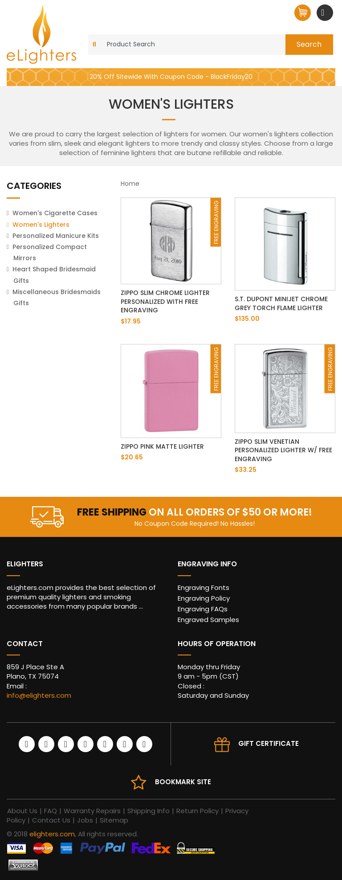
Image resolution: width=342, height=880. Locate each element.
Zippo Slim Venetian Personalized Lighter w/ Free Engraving (283, 450)
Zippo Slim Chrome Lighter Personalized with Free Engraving (165, 301)
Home (130, 183)
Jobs (85, 820)
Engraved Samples (208, 619)
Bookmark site (183, 781)
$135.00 (247, 318)
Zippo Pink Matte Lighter (162, 446)
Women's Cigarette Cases (55, 213)
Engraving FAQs (203, 609)
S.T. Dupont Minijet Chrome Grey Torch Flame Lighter (281, 303)
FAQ (50, 810)
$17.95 (131, 321)
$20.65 (132, 457)
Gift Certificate (268, 743)
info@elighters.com (39, 695)
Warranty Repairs (92, 810)
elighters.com (52, 834)
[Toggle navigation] (323, 12)
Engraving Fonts (203, 587)
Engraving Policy (204, 598)
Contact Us (51, 820)
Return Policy (197, 810)
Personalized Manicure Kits (55, 235)
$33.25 (245, 469)
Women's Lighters (40, 224)
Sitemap (114, 820)
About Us (22, 810)
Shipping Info (148, 810)
